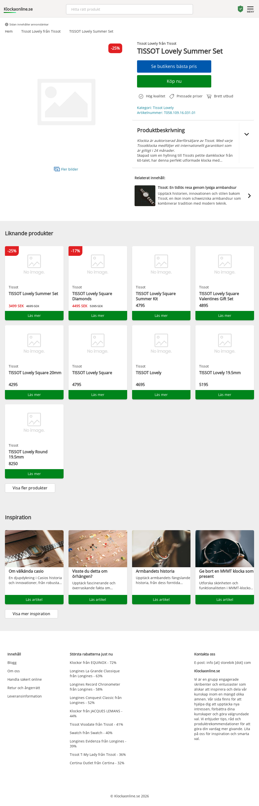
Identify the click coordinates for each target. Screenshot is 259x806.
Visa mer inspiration (31, 613)
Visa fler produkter (30, 488)
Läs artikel (34, 599)
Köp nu (174, 81)
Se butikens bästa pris (174, 66)
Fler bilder (66, 169)
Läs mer (34, 315)
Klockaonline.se (18, 9)
